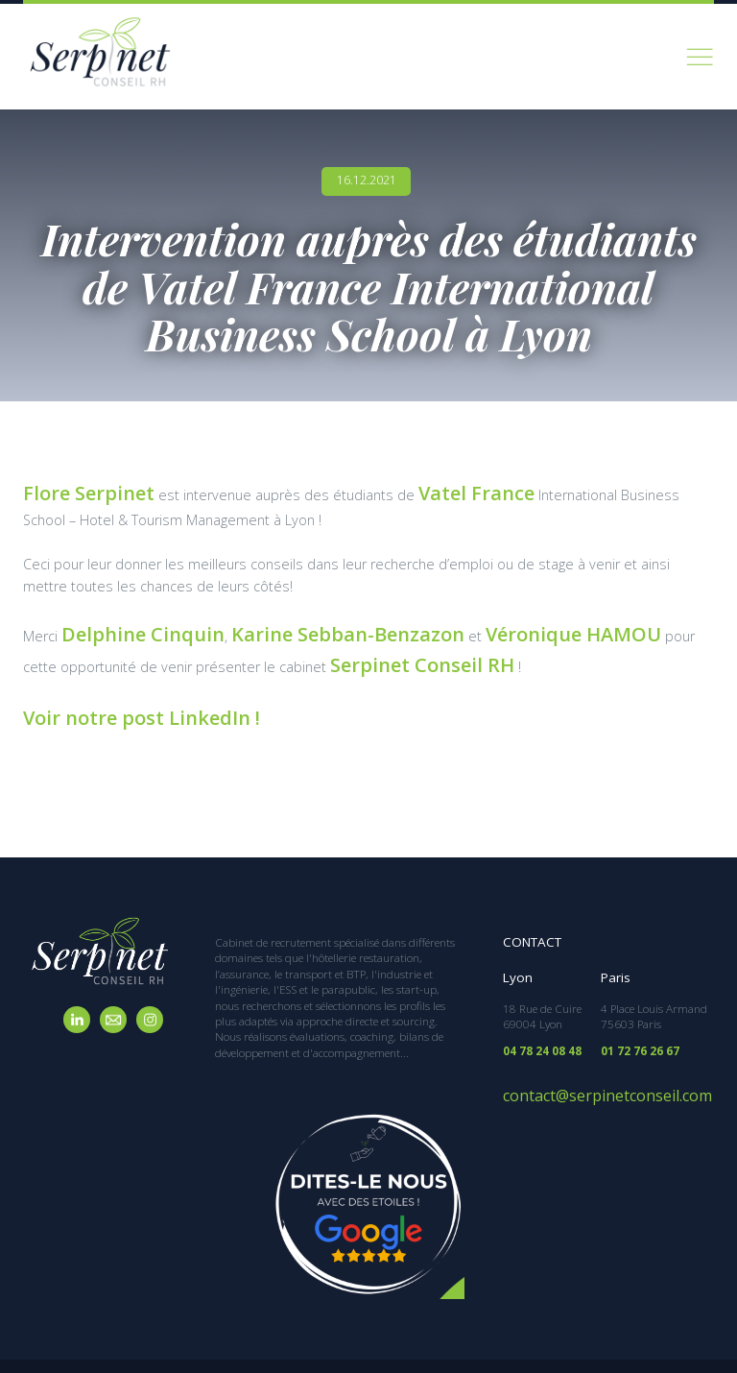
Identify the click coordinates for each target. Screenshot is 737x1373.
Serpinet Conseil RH (224, 644)
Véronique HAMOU (439, 622)
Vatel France (426, 489)
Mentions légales (536, 1343)
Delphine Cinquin (119, 622)
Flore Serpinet (71, 489)
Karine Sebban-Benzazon (269, 622)
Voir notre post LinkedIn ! (109, 688)
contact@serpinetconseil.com (584, 1054)
